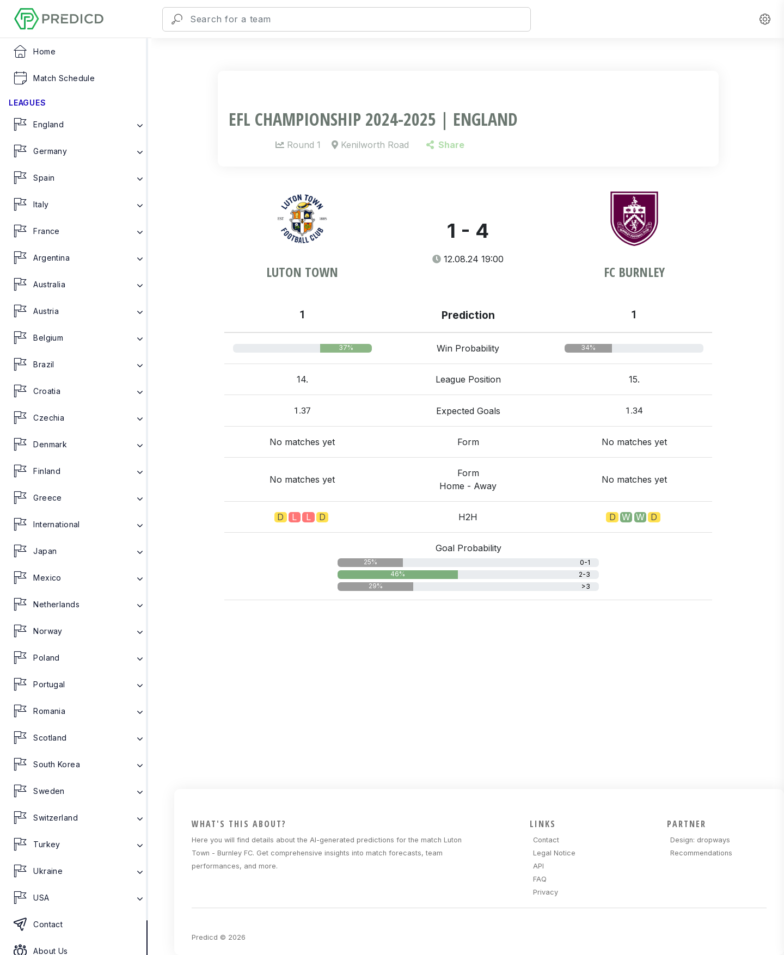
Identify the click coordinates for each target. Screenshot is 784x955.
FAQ (540, 879)
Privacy (545, 892)
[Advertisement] (474, 712)
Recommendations (701, 853)
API (538, 866)
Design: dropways (700, 840)
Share (445, 144)
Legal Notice (554, 853)
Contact (546, 840)
